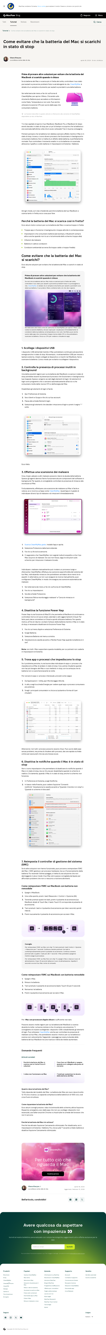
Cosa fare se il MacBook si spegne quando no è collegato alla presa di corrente (70, 1064)
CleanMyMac (75, 84)
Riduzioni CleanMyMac (72, 1285)
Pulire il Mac (27, 1298)
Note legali (47, 1296)
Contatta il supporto (71, 1277)
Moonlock (6, 1275)
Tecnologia (47, 1304)
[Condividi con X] (82, 1199)
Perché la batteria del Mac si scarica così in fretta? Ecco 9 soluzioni (34, 1064)
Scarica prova (53, 1174)
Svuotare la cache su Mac (31, 1290)
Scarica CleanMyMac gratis (35, 545)
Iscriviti (70, 1247)
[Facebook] (5, 1317)
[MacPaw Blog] (11, 15)
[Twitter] (16, 1317)
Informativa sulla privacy (77, 1253)
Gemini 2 (6, 1291)
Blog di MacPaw (49, 1283)
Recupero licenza (70, 1283)
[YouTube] (21, 1317)
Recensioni (34, 22)
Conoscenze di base (71, 1280)
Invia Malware (69, 1291)
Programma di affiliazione (52, 1285)
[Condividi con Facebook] (70, 1199)
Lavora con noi (48, 1293)
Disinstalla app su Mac (31, 1295)
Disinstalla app (69, 1288)
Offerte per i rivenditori (51, 1288)
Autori (46, 1307)
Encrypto (6, 1297)
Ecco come (42, 6)
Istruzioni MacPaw (49, 1280)
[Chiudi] (4, 6)
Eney (4, 1277)
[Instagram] (10, 1317)
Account (67, 1275)
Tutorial (13, 22)
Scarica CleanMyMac (30, 1275)
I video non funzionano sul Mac (35, 1074)
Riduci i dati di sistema (31, 1287)
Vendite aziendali (90, 1275)
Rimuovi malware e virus (31, 1301)
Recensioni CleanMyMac (51, 1277)
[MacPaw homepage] (4, 1329)
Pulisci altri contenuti (30, 1293)
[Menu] (99, 15)
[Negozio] (85, 15)
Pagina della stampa (50, 1291)
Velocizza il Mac (28, 1280)
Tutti (4, 22)
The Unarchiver (8, 1294)
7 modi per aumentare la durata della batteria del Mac (69, 1075)
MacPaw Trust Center (50, 1302)
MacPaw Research (50, 1299)
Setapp (5, 1288)
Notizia (23, 22)
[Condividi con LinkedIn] (76, 1199)
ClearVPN (6, 1286)
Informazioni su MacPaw (51, 1275)
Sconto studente (90, 1277)
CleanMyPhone (8, 1283)
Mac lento (27, 1277)
